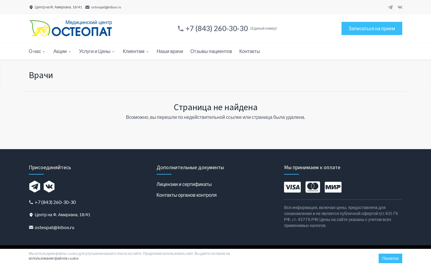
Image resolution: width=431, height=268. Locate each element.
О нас (37, 51)
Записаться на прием (372, 28)
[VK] (399, 7)
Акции (62, 51)
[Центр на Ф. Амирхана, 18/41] (55, 7)
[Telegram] (390, 7)
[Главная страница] (71, 28)
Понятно (390, 258)
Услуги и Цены (97, 51)
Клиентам (136, 51)
